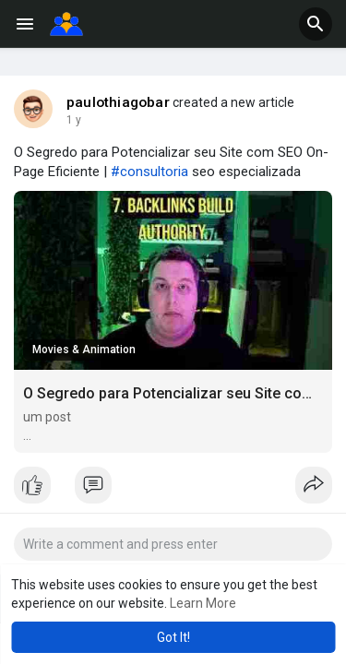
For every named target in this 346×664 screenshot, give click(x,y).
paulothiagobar (118, 102)
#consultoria (149, 171)
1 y (73, 119)
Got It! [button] (173, 637)
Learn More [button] (203, 603)
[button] (315, 24)
